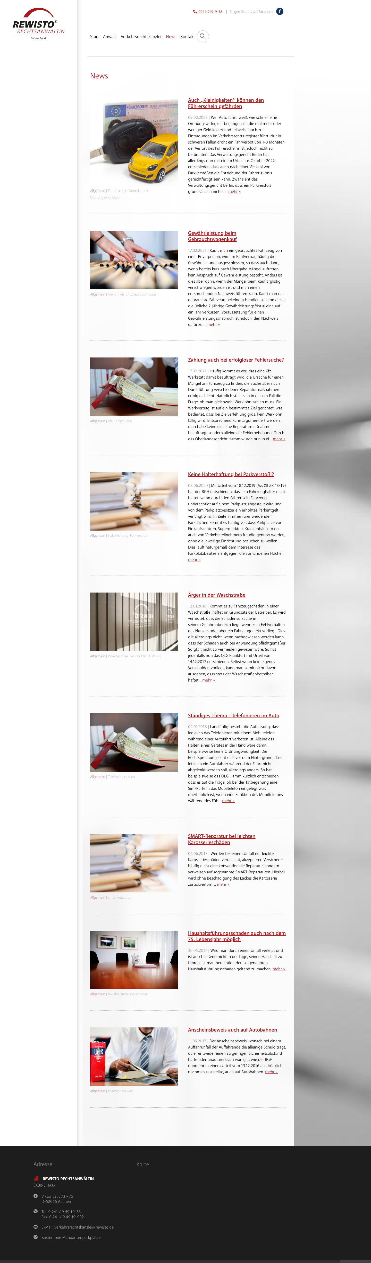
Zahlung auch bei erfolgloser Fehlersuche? (236, 360)
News (171, 37)
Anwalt (109, 37)
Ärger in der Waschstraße (217, 595)
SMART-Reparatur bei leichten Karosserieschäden (222, 839)
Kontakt (187, 37)
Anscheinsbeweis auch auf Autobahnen (232, 1030)
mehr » (234, 191)
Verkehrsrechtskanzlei (141, 37)
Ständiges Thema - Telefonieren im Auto (233, 715)
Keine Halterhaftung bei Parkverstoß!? (231, 474)
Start (94, 37)
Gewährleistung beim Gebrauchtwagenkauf (212, 236)
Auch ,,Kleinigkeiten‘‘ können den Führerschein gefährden (226, 103)
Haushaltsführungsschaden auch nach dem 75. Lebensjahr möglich (237, 936)
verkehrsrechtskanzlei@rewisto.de (84, 1227)
